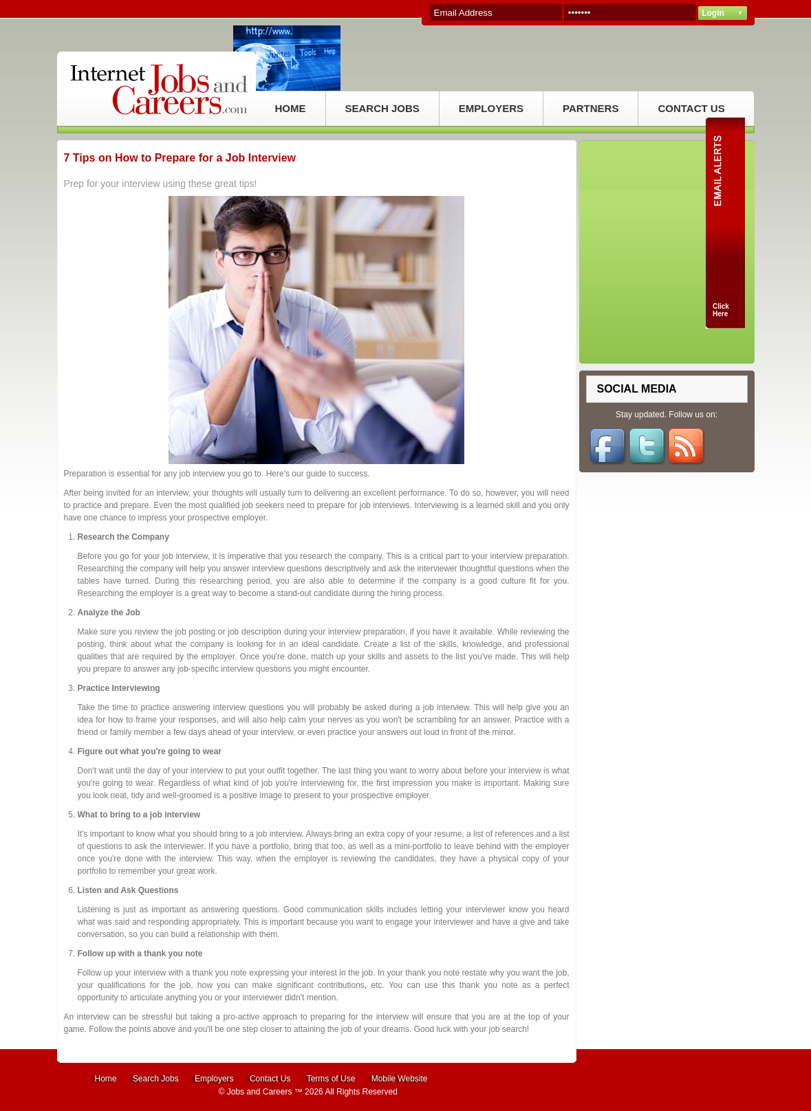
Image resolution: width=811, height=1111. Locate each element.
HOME (290, 108)
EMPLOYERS (491, 108)
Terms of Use (331, 1079)
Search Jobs (156, 1079)
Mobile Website (399, 1079)
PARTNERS (590, 108)
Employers (214, 1079)
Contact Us (270, 1079)
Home (106, 1079)
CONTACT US (691, 108)
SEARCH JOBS (382, 108)
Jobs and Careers (259, 1092)
